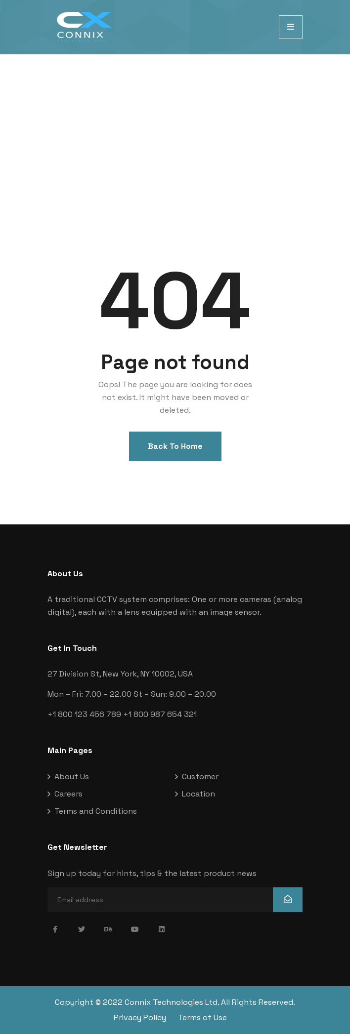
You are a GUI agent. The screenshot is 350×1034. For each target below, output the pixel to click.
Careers (68, 794)
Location (198, 794)
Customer (200, 776)
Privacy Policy (140, 1017)
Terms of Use (202, 1017)
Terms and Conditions (95, 811)
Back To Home (175, 446)
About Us (71, 776)
